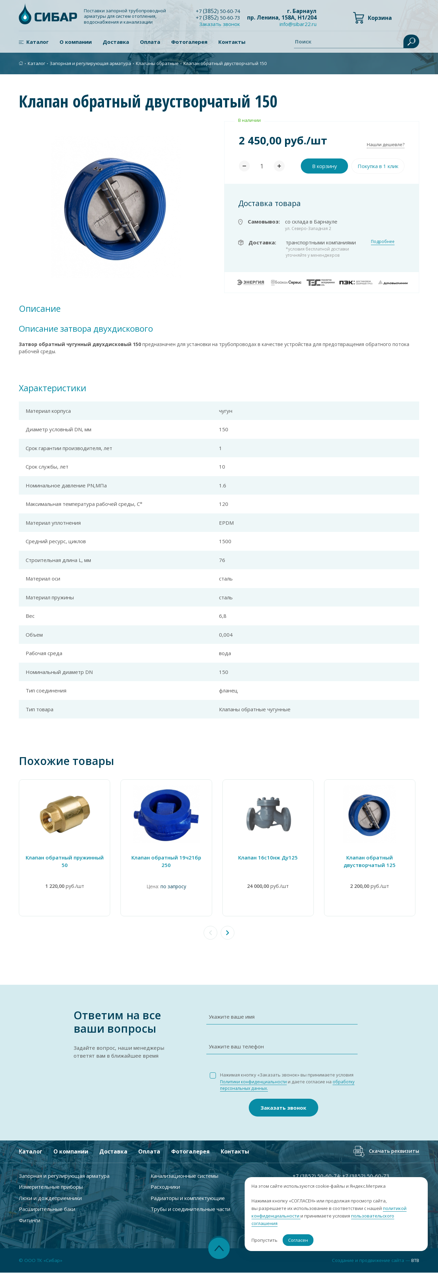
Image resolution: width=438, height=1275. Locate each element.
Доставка (116, 42)
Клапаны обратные (157, 63)
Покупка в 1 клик (378, 166)
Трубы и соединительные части (190, 1211)
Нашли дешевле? (385, 144)
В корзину (324, 166)
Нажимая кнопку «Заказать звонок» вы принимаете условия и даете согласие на (290, 1084)
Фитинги (29, 1222)
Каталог (37, 42)
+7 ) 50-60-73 (219, 17)
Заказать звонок (223, 24)
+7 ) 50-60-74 (219, 11)
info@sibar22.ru (298, 24)
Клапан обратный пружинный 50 (65, 863)
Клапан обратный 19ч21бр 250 (168, 859)
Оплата (150, 42)
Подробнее (383, 241)
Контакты (231, 42)
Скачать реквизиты (391, 1153)
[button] (227, 935)
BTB (414, 1262)
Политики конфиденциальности (255, 1083)
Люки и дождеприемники (50, 1199)
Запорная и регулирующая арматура (90, 63)
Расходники (165, 1188)
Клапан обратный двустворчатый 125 (373, 863)
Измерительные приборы (51, 1188)
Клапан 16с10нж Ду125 (270, 859)
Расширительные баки (47, 1211)
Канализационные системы (184, 1177)
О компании (76, 42)
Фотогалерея (189, 42)
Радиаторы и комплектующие (188, 1199)
